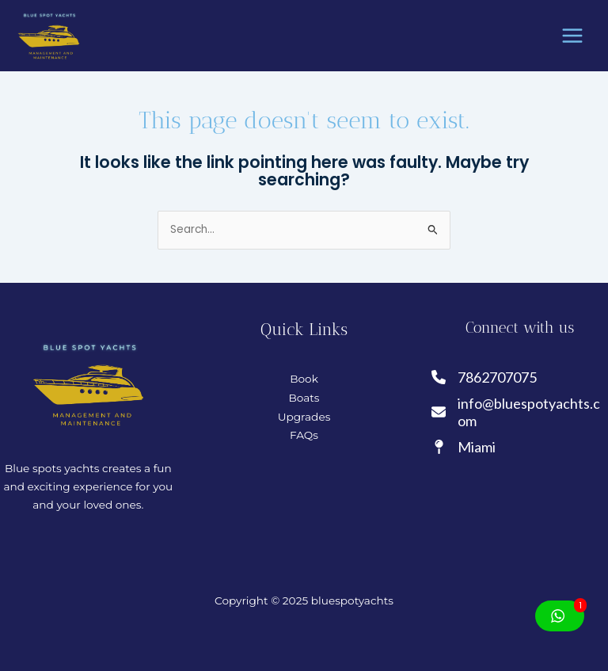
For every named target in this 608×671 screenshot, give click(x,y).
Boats (303, 397)
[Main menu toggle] (573, 36)
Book (304, 378)
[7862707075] (485, 377)
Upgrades (304, 416)
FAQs (304, 435)
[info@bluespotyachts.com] (519, 412)
